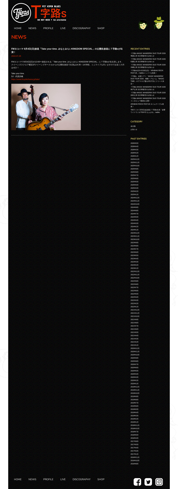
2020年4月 (135, 374)
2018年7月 (135, 432)
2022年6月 (135, 291)
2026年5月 (135, 143)
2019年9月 (135, 396)
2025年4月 (135, 185)
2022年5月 (135, 294)
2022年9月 (135, 281)
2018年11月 (135, 425)
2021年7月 (135, 326)
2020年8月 (135, 361)
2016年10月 (135, 461)
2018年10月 (135, 428)
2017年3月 (135, 451)
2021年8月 (135, 323)
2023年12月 (135, 233)
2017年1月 (135, 454)
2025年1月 (135, 195)
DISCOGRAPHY (82, 28)
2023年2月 (135, 265)
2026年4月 (135, 146)
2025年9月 (135, 169)
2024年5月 (135, 217)
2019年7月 (135, 403)
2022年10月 (135, 278)
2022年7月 (135, 287)
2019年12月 (135, 387)
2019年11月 (135, 390)
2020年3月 (135, 377)
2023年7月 (135, 249)
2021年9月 (135, 320)
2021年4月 (135, 336)
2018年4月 (135, 438)
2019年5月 (135, 409)
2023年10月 (135, 239)
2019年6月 (135, 406)
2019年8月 (135, 400)
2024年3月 (135, 223)
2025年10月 (135, 166)
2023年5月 (135, 255)
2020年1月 (135, 384)
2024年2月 (135, 227)
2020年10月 (135, 355)
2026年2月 (135, 153)
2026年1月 (135, 156)
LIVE (63, 28)
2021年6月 (135, 329)
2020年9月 (135, 358)
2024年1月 (135, 230)
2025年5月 (135, 182)
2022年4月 (135, 297)
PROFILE (48, 28)
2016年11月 (135, 457)
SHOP (100, 28)
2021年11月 (135, 313)
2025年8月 (135, 172)
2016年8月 (135, 464)
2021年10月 (135, 316)
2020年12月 (135, 348)
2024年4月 (135, 220)
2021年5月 (135, 332)
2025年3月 (135, 188)
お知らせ (134, 129)
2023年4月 (135, 259)
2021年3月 (135, 339)
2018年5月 (135, 435)
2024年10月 (135, 204)
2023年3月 (135, 262)
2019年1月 (135, 422)
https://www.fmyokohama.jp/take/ (25, 79)
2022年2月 (135, 303)
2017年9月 (135, 441)
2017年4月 (135, 448)
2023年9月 (135, 243)
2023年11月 (135, 236)
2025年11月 (135, 162)
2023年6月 (135, 252)
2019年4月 (135, 412)
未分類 (133, 126)
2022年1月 (135, 307)
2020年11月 (135, 352)
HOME (18, 28)
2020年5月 (135, 371)
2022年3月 (135, 300)
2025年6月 (135, 178)
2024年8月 (135, 211)
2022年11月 (135, 275)
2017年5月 (135, 445)
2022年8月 (135, 284)
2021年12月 (135, 310)
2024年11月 (135, 201)
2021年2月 (135, 342)
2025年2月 (135, 191)
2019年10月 (135, 393)
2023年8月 (135, 246)
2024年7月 (135, 214)
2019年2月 (135, 419)
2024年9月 (135, 207)
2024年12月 (135, 198)
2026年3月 (135, 150)
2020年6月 (135, 368)
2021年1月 (135, 345)
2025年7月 (135, 175)
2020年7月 (135, 364)
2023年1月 (135, 268)
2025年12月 (135, 159)
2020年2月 (135, 380)
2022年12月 (135, 271)
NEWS (32, 28)
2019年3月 (135, 416)
